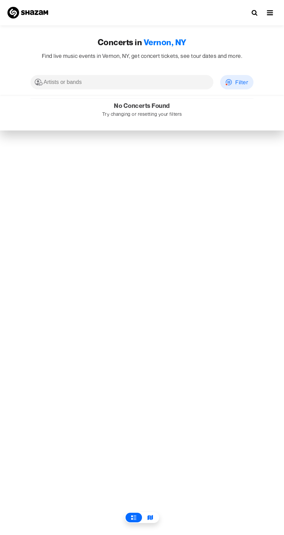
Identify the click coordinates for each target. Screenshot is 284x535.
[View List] (134, 517)
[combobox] (122, 82)
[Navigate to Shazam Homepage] (27, 12)
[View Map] (150, 517)
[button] (270, 13)
